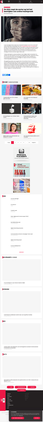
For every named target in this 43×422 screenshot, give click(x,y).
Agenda (26, 398)
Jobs (11, 387)
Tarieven (32, 387)
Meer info (21, 415)
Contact (22, 390)
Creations (9, 399)
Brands (8, 395)
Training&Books (10, 405)
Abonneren (31, 2)
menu (9, 2)
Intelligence (9, 396)
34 (29, 142)
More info (21, 252)
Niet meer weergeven (18, 418)
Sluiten (37, 418)
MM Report (27, 396)
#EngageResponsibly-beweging (28, 46)
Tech (8, 406)
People (8, 402)
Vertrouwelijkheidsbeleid (6, 412)
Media (8, 398)
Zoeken (19, 2)
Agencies (9, 393)
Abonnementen (21, 387)
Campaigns (27, 393)
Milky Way (26, 395)
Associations (9, 400)
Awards (8, 403)
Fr (41, 1)
